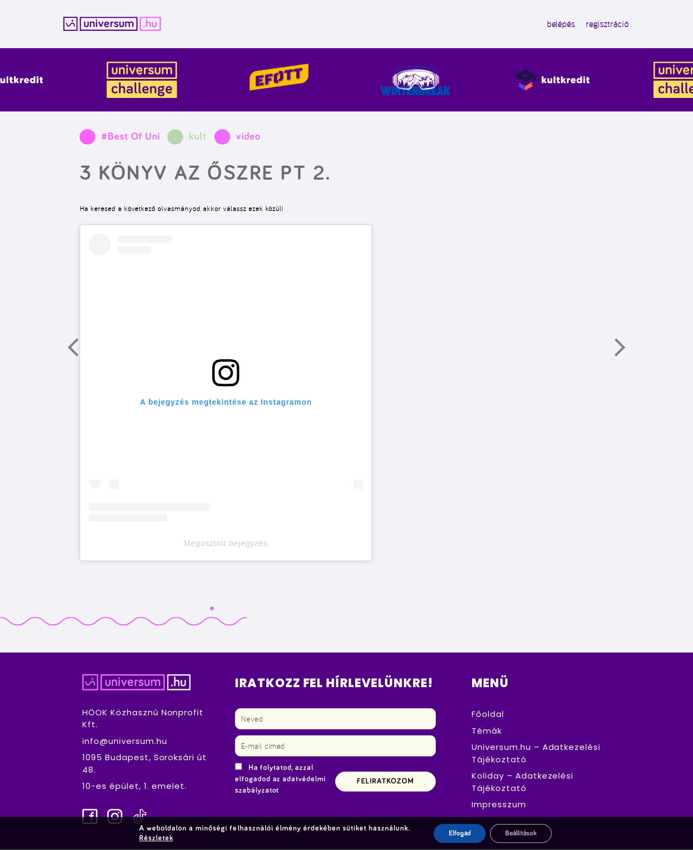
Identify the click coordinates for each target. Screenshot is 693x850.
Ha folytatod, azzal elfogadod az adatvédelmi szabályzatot (280, 781)
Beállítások (521, 833)
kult (198, 138)
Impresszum (499, 806)
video (248, 138)
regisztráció (599, 24)
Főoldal (488, 715)
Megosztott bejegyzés (225, 545)
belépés (553, 24)
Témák (487, 731)
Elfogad (456, 833)
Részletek (154, 838)
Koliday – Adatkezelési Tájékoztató (522, 783)
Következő (626, 352)
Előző (79, 352)
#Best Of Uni (130, 138)
